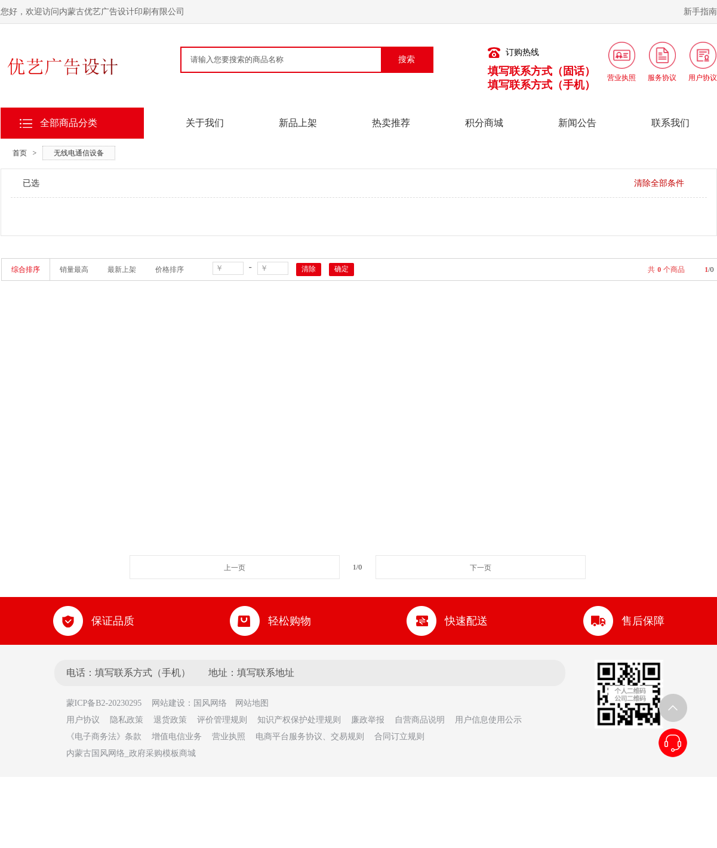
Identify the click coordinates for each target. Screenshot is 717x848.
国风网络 (210, 703)
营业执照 (228, 736)
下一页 (480, 568)
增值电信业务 (177, 736)
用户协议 (83, 719)
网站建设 (168, 703)
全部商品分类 (68, 123)
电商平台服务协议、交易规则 (310, 736)
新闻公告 (577, 123)
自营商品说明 (420, 719)
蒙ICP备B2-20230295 (108, 703)
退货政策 (170, 719)
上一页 (234, 568)
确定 (341, 269)
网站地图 (252, 703)
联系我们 (670, 123)
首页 (20, 153)
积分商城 (484, 123)
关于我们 (205, 123)
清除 (308, 269)
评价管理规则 (222, 719)
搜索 (406, 59)
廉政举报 (367, 719)
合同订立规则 (399, 736)
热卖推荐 (391, 123)
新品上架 (298, 123)
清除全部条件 (659, 183)
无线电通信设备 (79, 153)
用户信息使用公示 (488, 719)
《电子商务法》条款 (103, 736)
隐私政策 (126, 719)
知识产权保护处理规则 (299, 719)
